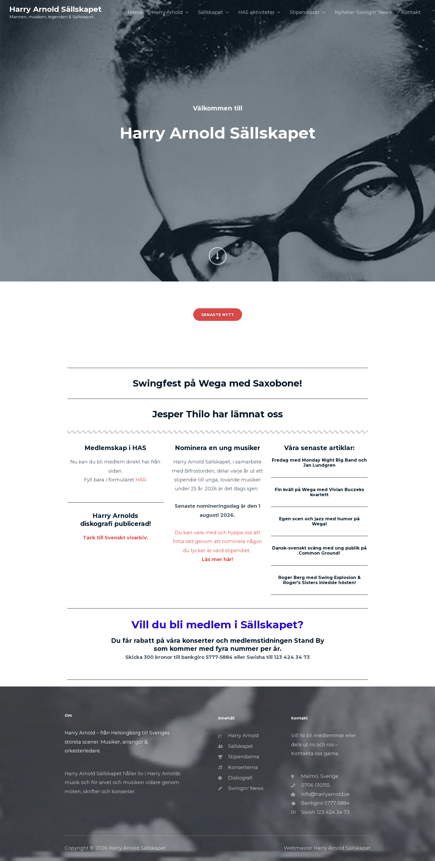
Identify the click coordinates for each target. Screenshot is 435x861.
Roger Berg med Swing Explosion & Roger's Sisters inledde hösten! (319, 580)
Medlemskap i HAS (115, 448)
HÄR (141, 480)
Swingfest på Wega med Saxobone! (217, 383)
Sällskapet (210, 12)
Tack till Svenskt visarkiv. (115, 538)
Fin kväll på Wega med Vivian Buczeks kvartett (319, 492)
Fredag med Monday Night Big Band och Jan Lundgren (319, 463)
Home (135, 12)
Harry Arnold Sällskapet (55, 9)
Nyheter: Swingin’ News (363, 12)
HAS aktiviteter (256, 12)
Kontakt (411, 12)
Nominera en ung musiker (217, 448)
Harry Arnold (167, 12)
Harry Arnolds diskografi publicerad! (115, 520)
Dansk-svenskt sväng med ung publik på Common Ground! (319, 550)
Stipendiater (305, 12)
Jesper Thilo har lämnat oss (217, 414)
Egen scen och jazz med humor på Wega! (319, 521)
